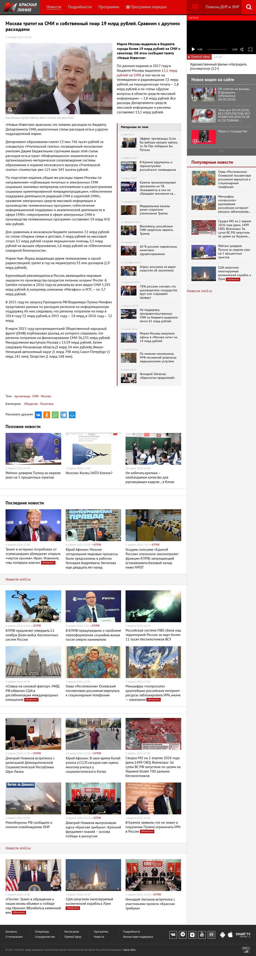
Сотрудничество (45, 937)
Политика (46, 404)
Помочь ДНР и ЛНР (222, 7)
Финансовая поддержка (138, 937)
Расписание (71, 931)
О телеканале (14, 937)
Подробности (80, 7)
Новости (54, 7)
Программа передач (146, 7)
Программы (108, 7)
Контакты (11, 931)
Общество (31, 404)
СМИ (35, 396)
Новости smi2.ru (18, 579)
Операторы (42, 931)
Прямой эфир (72, 937)
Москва (45, 396)
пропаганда (22, 396)
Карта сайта (129, 949)
